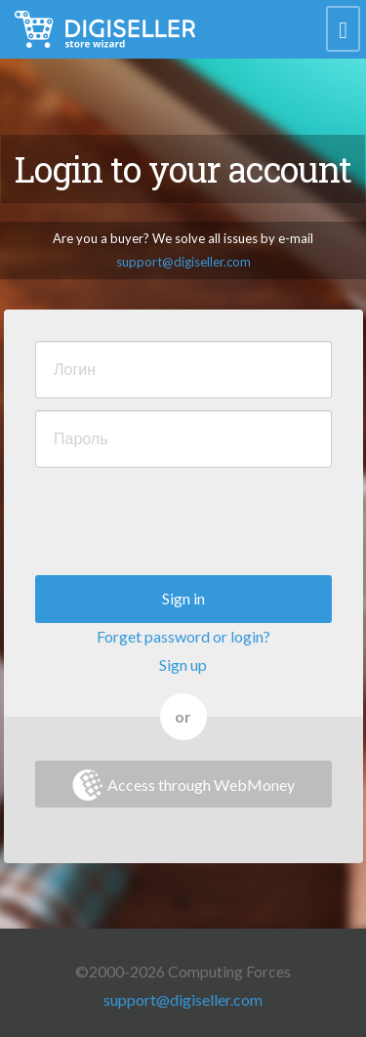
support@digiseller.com (183, 262)
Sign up (183, 664)
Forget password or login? (183, 636)
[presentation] (183, 517)
